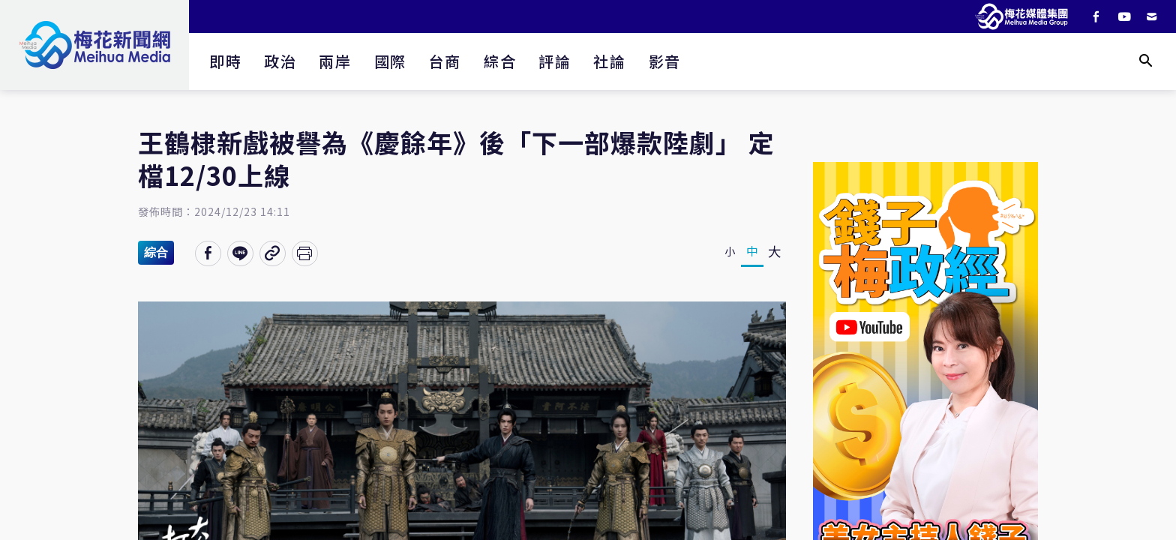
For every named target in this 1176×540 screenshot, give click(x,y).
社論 (609, 61)
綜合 (500, 61)
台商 (445, 61)
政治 (280, 61)
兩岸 (335, 61)
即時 (225, 61)
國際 (390, 61)
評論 (554, 61)
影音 (665, 61)
